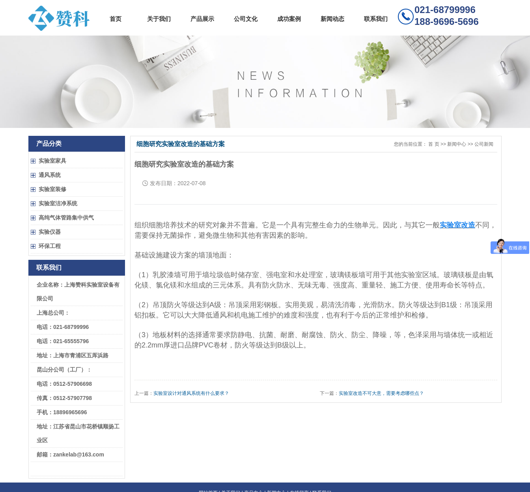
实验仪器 (50, 232)
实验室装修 (52, 189)
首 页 (433, 144)
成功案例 (289, 18)
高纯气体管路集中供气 (66, 217)
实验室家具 (52, 161)
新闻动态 (332, 18)
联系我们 (376, 18)
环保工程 (50, 246)
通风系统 (50, 175)
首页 (115, 18)
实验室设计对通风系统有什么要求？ (191, 393)
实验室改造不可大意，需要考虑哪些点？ (381, 393)
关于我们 (159, 18)
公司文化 (246, 18)
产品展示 (202, 18)
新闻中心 (456, 144)
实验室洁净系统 (58, 203)
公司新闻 (483, 144)
